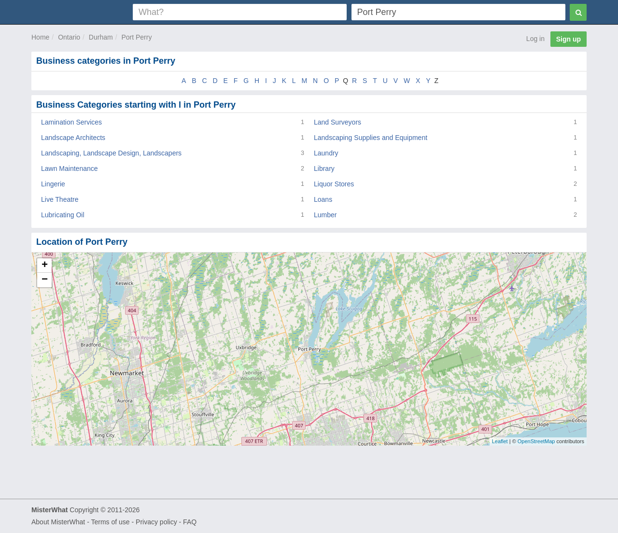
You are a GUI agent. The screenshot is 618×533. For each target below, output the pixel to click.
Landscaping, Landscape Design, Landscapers (111, 153)
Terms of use (110, 522)
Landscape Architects (73, 137)
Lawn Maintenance (69, 168)
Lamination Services (71, 122)
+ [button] (45, 265)
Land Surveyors (337, 122)
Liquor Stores (334, 184)
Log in (535, 38)
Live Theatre (60, 199)
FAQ (190, 522)
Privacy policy (156, 522)
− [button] (45, 280)
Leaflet (500, 441)
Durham (101, 37)
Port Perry (136, 37)
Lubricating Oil (62, 215)
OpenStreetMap (536, 441)
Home (40, 37)
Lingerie (53, 184)
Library (324, 168)
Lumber (325, 215)
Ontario (69, 37)
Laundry (326, 153)
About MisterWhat (58, 522)
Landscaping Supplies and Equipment (370, 137)
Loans (323, 199)
